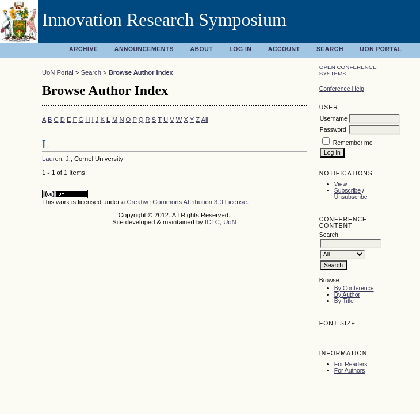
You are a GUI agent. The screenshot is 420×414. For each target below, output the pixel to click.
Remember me (353, 143)
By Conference (354, 288)
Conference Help (341, 89)
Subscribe (347, 190)
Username (334, 119)
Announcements (144, 49)
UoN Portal (381, 49)
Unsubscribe (351, 197)
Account (284, 49)
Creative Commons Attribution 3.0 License (187, 201)
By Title (344, 301)
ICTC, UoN (220, 221)
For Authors (349, 370)
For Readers (351, 364)
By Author (347, 295)
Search (329, 49)
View (340, 184)
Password (333, 129)
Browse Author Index (141, 72)
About (201, 49)
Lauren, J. (56, 158)
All (204, 119)
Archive (83, 49)
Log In (240, 49)
